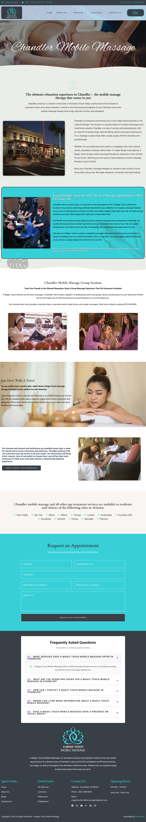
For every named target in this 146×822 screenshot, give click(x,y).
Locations (97, 13)
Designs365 (140, 816)
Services (79, 13)
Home (49, 13)
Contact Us (114, 13)
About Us (62, 13)
